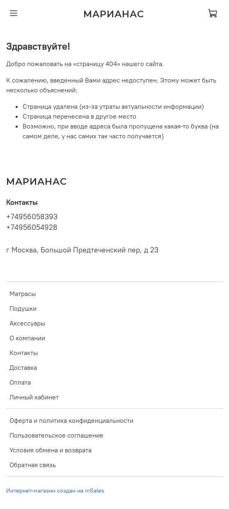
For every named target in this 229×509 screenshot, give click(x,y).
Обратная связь (32, 465)
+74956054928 (31, 227)
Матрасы (22, 293)
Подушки (23, 308)
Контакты (23, 353)
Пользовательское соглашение (56, 435)
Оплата (20, 382)
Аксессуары (27, 323)
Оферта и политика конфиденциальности (71, 420)
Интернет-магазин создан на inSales (55, 490)
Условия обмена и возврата (50, 450)
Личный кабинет (34, 397)
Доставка (23, 367)
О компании (27, 338)
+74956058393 (31, 216)
